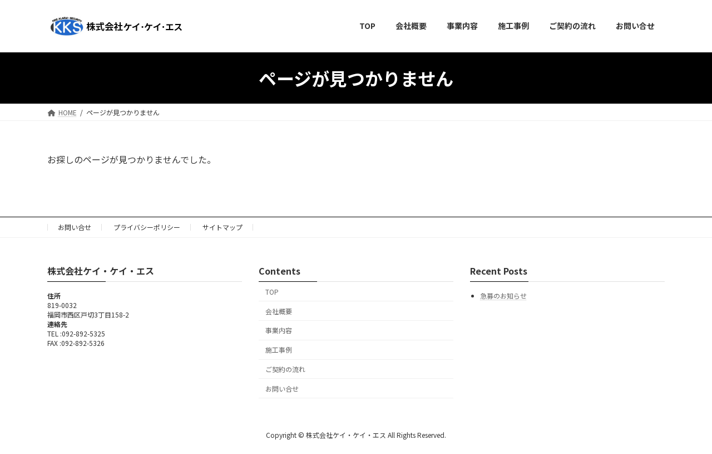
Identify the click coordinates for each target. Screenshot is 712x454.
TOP (272, 291)
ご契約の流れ (285, 368)
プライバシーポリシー (146, 227)
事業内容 (278, 330)
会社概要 (278, 310)
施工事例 (278, 349)
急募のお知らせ (503, 295)
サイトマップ (222, 227)
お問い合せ (74, 227)
